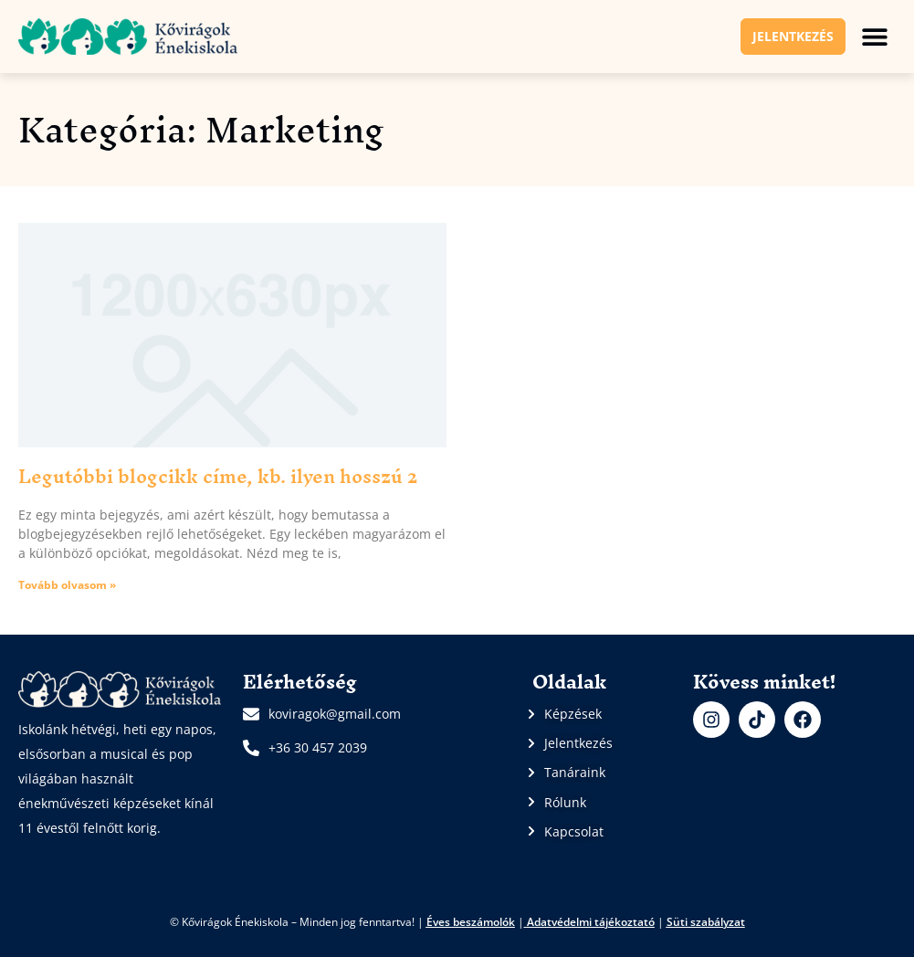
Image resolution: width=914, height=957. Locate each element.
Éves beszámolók (470, 922)
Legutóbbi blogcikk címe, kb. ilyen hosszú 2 (217, 476)
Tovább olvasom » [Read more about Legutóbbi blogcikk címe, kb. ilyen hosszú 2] (67, 585)
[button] (875, 36)
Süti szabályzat (706, 922)
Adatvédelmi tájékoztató (591, 922)
